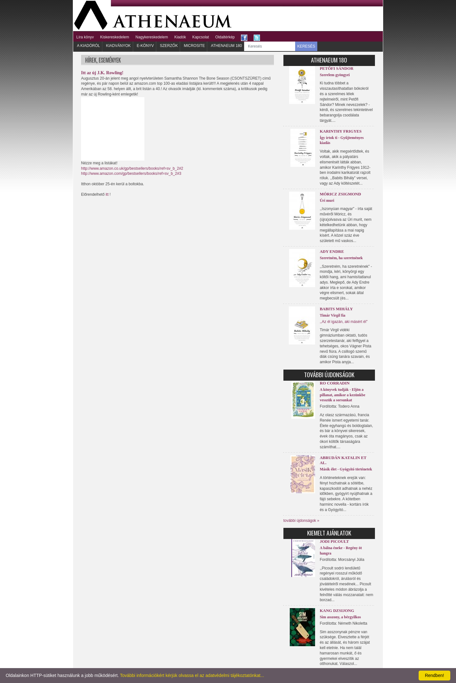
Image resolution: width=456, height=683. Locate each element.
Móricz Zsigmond (340, 194)
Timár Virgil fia (332, 315)
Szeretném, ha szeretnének (341, 258)
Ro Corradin (335, 383)
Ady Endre (332, 251)
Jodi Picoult (334, 541)
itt (106, 194)
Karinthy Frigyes (341, 131)
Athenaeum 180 (226, 45)
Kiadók (180, 37)
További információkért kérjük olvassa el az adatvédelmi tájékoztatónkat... (192, 675)
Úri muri (327, 200)
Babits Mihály (336, 308)
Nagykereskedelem (152, 37)
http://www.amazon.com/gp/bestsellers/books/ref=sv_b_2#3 (131, 173)
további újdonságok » (301, 520)
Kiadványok (118, 45)
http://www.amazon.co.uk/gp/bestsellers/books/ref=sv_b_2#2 (132, 168)
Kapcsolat (200, 37)
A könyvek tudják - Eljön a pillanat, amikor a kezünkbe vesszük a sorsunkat (342, 395)
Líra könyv (85, 37)
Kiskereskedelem (114, 37)
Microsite (194, 45)
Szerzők (169, 45)
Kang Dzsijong (337, 610)
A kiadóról (88, 45)
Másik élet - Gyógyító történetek (346, 469)
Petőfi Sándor (337, 68)
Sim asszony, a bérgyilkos (340, 617)
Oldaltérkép (225, 37)
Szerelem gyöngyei (335, 75)
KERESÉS (306, 46)
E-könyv (145, 45)
